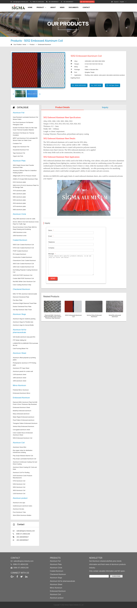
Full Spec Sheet (112, 85)
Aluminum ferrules (18, 509)
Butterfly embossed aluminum (22, 410)
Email (50, 236)
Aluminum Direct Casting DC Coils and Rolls (25, 468)
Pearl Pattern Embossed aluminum (23, 420)
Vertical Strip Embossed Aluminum (23, 426)
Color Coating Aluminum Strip (22, 285)
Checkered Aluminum (21, 289)
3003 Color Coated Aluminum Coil (23, 263)
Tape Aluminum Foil (19, 153)
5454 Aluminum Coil (19, 484)
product (41, 7)
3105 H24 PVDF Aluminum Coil (22, 275)
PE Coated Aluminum (19, 254)
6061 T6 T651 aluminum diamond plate (25, 294)
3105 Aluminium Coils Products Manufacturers (22, 477)
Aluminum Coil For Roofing (21, 472)
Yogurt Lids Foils (18, 156)
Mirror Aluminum (19, 385)
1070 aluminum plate (19, 206)
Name (50, 230)
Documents (73, 7)
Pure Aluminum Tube (19, 512)
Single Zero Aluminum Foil (21, 146)
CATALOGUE (22, 107)
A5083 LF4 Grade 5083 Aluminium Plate (25, 179)
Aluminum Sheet (19, 353)
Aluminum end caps (19, 502)
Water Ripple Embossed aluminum (23, 417)
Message (51, 254)
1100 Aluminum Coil (19, 493)
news (62, 7)
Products (55, 558)
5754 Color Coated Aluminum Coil (23, 248)
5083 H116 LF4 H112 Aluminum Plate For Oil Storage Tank (26, 186)
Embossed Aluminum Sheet (21, 407)
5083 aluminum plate (19, 209)
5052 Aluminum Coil (19, 487)
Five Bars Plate (17, 300)
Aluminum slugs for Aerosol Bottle (23, 325)
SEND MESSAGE (79, 85)
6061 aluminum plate (19, 194)
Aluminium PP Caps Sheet (21, 368)
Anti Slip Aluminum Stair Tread (22, 309)
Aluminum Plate (19, 161)
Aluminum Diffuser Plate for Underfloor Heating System (25, 171)
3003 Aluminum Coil (19, 490)
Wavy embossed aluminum (21, 414)
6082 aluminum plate (19, 197)
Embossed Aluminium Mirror (21, 393)
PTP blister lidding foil (19, 340)
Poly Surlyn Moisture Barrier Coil (23, 455)
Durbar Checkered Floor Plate (22, 306)
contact (86, 7)
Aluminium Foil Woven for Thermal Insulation (23, 134)
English (119, 1)
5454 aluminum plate (19, 200)
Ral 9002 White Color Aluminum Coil (24, 281)
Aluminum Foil (18, 113)
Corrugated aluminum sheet (21, 429)
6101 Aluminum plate (19, 182)
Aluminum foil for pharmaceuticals (19, 331)
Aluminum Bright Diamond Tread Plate (24, 303)
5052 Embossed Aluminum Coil (22, 438)
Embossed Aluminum (44, 44)
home (30, 7)
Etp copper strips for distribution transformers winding (22, 451)
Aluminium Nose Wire (19, 447)
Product (32, 44)
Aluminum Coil (19, 443)
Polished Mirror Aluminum (21, 390)
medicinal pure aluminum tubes (22, 506)
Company (51, 248)
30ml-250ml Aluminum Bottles (22, 515)
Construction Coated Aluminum (22, 257)
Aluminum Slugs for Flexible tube (23, 322)
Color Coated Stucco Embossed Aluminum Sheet (23, 434)
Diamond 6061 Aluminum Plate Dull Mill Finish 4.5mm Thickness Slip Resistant (25, 403)
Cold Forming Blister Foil (20, 348)
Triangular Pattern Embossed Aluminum (25, 423)
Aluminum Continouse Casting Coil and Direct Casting (25, 463)
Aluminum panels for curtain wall (23, 371)
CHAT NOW (96, 85)
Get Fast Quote (87, 1)
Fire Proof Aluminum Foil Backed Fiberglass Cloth (23, 123)
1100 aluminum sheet (19, 374)
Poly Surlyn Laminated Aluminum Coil (24, 459)
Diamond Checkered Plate (21, 297)
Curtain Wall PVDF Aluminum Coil (23, 278)
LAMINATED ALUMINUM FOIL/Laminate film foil (25, 344)
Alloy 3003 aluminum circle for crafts (24, 219)
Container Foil (17, 143)
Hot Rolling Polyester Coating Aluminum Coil (25, 271)
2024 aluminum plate (19, 203)
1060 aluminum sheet (19, 377)
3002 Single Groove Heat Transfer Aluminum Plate (23, 166)
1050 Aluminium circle (19, 235)
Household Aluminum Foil (21, 150)
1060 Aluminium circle (19, 232)
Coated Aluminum (20, 240)
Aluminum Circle (19, 214)
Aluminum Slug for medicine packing (24, 319)
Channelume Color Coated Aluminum (24, 260)
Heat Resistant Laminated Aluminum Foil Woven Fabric (25, 118)
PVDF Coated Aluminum (20, 251)
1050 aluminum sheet (19, 381)
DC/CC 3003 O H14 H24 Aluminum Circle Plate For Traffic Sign (26, 223)
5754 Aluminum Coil (19, 481)
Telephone (51, 242)
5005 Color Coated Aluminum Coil (23, 244)
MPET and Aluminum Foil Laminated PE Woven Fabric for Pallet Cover (25, 139)
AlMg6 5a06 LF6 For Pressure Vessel (24, 176)
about (53, 7)
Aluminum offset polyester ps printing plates (24, 359)
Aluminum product (20, 498)
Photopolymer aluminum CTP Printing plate (24, 364)
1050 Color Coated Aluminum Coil (23, 267)
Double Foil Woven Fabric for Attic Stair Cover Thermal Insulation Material (25, 129)
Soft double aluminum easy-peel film (24, 337)
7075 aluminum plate (19, 190)
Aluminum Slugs (19, 314)
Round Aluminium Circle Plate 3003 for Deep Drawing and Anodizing (25, 228)
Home (24, 44)
